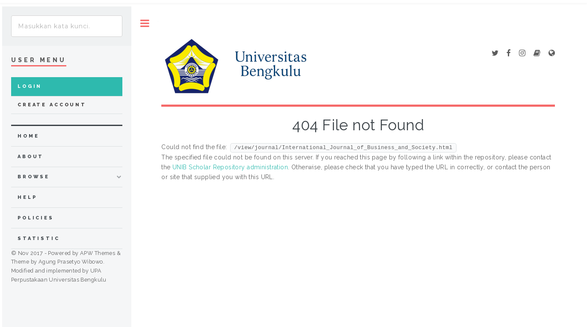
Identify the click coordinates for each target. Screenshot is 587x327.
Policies (36, 218)
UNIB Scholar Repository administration (230, 167)
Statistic (39, 238)
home (28, 136)
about (31, 156)
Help (27, 197)
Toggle (144, 23)
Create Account (52, 105)
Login (30, 86)
